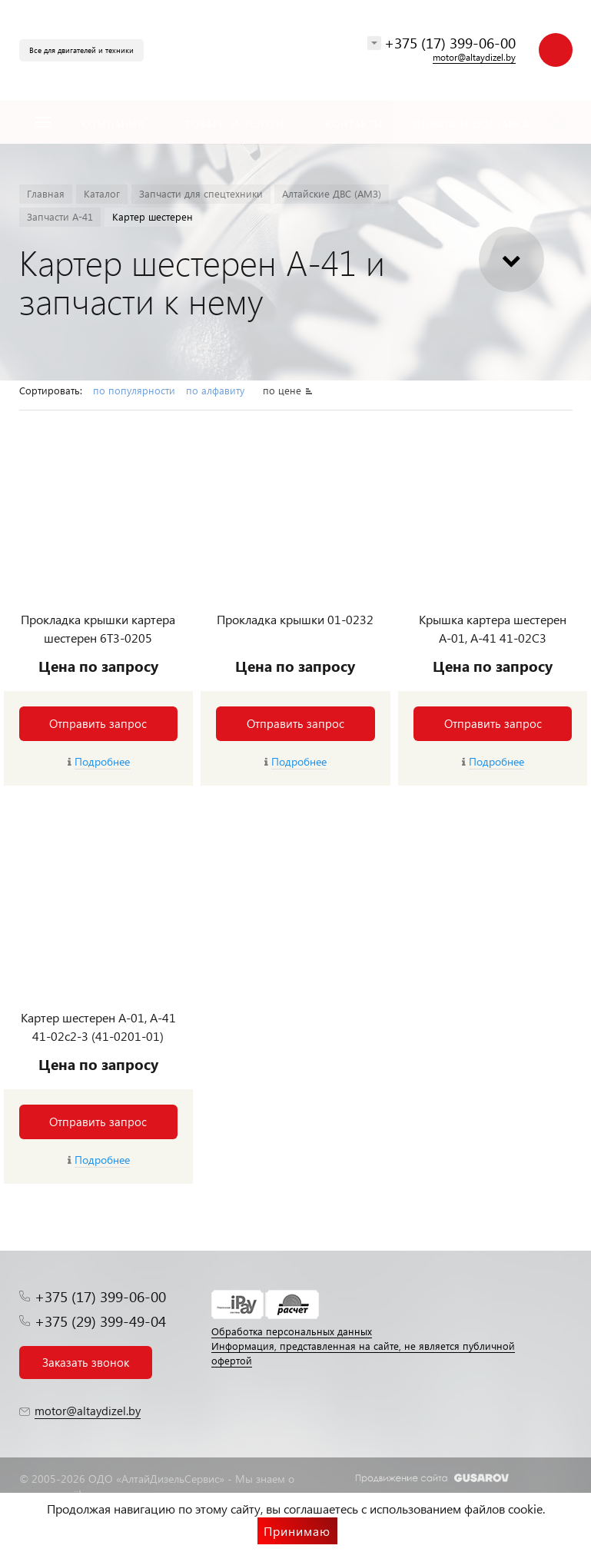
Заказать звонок (85, 1362)
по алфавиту (216, 390)
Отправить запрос (98, 723)
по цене (282, 390)
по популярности (134, 390)
